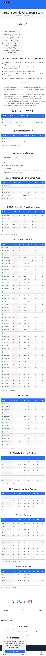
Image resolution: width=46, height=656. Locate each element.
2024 (3, 523)
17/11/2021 (7, 301)
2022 (3, 529)
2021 (3, 532)
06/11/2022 (7, 307)
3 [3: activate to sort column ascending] (34, 400)
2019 (3, 539)
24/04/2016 (7, 317)
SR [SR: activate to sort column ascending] (36, 115)
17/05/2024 (7, 422)
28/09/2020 (7, 406)
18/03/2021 (7, 329)
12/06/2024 (7, 380)
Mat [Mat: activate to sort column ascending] (10, 115)
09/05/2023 (7, 250)
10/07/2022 (7, 215)
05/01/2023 (7, 377)
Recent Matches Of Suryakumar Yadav (12, 42)
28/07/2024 (7, 189)
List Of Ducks (12, 47)
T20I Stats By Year (12, 54)
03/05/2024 (7, 345)
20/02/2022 (7, 298)
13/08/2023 (7, 311)
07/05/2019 (7, 279)
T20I (5, 119)
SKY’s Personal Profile (12, 40)
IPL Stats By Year (12, 52)
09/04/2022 (7, 292)
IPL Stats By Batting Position (12, 49)
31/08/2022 (7, 285)
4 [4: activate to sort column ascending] (31, 182)
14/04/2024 (7, 432)
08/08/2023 (7, 247)
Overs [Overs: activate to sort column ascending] (17, 135)
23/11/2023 (7, 257)
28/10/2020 (7, 263)
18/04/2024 (7, 266)
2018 (3, 542)
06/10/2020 (7, 260)
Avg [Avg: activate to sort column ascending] (31, 115)
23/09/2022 (7, 413)
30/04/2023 (7, 349)
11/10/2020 (7, 355)
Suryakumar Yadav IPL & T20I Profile (12, 34)
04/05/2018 (7, 333)
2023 (3, 526)
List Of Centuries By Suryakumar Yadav (12, 43)
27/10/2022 (7, 371)
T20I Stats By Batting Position (12, 50)
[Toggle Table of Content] (20, 32)
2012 (3, 558)
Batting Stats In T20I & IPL (13, 37)
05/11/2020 (7, 367)
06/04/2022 (7, 361)
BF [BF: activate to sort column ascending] (26, 115)
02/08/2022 (7, 269)
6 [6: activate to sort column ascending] (27, 182)
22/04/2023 (7, 336)
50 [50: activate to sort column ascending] (31, 458)
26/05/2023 (7, 314)
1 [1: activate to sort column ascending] (42, 182)
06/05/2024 (7, 227)
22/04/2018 (7, 276)
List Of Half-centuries (12, 45)
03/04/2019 (7, 320)
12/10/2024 (7, 192)
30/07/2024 (7, 186)
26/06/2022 (7, 409)
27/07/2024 (7, 326)
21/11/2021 (7, 416)
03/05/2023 (7, 295)
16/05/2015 (7, 428)
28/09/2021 (7, 403)
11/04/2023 (7, 435)
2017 (3, 545)
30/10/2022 (7, 288)
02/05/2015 (7, 444)
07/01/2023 (7, 218)
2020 (3, 535)
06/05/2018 (7, 323)
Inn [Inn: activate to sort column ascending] (16, 115)
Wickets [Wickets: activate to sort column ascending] (33, 135)
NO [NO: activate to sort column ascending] (37, 458)
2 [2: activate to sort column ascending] (38, 182)
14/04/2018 (7, 352)
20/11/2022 (7, 221)
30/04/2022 (7, 374)
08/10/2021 (7, 254)
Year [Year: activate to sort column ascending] (3, 519)
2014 (3, 554)
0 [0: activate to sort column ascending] (41, 458)
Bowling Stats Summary (13, 38)
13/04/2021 (7, 342)
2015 (3, 551)
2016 (3, 548)
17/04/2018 (7, 425)
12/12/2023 (7, 339)
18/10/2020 (7, 419)
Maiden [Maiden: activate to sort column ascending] (24, 135)
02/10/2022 (7, 304)
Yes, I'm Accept (14, 651)
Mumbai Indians (29, 92)
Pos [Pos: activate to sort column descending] (3, 458)
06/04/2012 (7, 441)
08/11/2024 (7, 198)
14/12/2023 (7, 231)
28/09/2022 (7, 386)
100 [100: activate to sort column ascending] (26, 458)
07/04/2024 (7, 438)
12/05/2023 (7, 224)
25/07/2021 (7, 383)
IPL (4, 122)
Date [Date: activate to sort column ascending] (3, 182)
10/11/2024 (7, 195)
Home (18, 15)
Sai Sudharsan (23, 626)
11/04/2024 (7, 364)
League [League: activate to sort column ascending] (4, 115)
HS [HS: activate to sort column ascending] (42, 115)
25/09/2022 (7, 282)
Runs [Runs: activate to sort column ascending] (21, 115)
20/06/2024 (7, 358)
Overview (14, 35)
